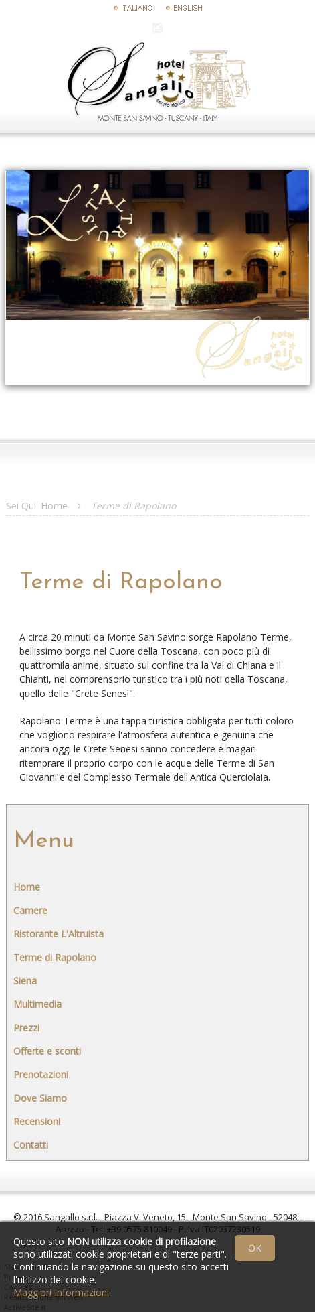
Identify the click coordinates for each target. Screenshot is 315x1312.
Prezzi (26, 1027)
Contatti (30, 1144)
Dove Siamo (40, 1098)
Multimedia (37, 1004)
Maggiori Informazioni (61, 1292)
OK (254, 1248)
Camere (30, 910)
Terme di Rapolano (54, 957)
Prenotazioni (40, 1074)
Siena (25, 980)
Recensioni (36, 1121)
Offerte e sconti (47, 1051)
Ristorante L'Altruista (58, 933)
